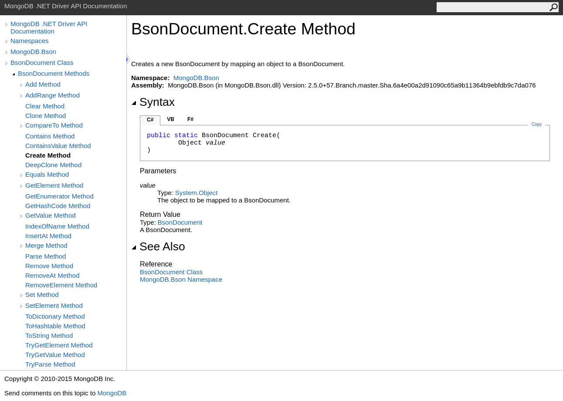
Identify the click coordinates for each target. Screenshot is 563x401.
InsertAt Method (48, 235)
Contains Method (50, 136)
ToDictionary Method (55, 316)
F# (190, 119)
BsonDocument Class (41, 62)
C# (150, 120)
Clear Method (44, 106)
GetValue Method (50, 215)
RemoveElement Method (61, 285)
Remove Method (49, 266)
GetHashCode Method (57, 205)
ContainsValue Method (58, 145)
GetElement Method (54, 185)
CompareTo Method (54, 125)
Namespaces (29, 40)
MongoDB (111, 393)
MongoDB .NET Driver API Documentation (48, 27)
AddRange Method (52, 95)
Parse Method (45, 256)
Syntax (153, 101)
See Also (158, 246)
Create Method (48, 155)
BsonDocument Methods (53, 73)
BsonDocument (180, 222)
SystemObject (196, 192)
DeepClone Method (53, 164)
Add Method (43, 84)
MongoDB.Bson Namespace (181, 279)
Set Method (42, 294)
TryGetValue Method (55, 354)
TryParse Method (50, 364)
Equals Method (47, 174)
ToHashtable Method (55, 326)
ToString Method (49, 335)
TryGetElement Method (59, 345)
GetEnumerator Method (59, 196)
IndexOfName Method (57, 226)
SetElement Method (54, 305)
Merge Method (46, 245)
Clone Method (45, 115)
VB (170, 119)
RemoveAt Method (52, 275)
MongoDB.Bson (33, 51)
